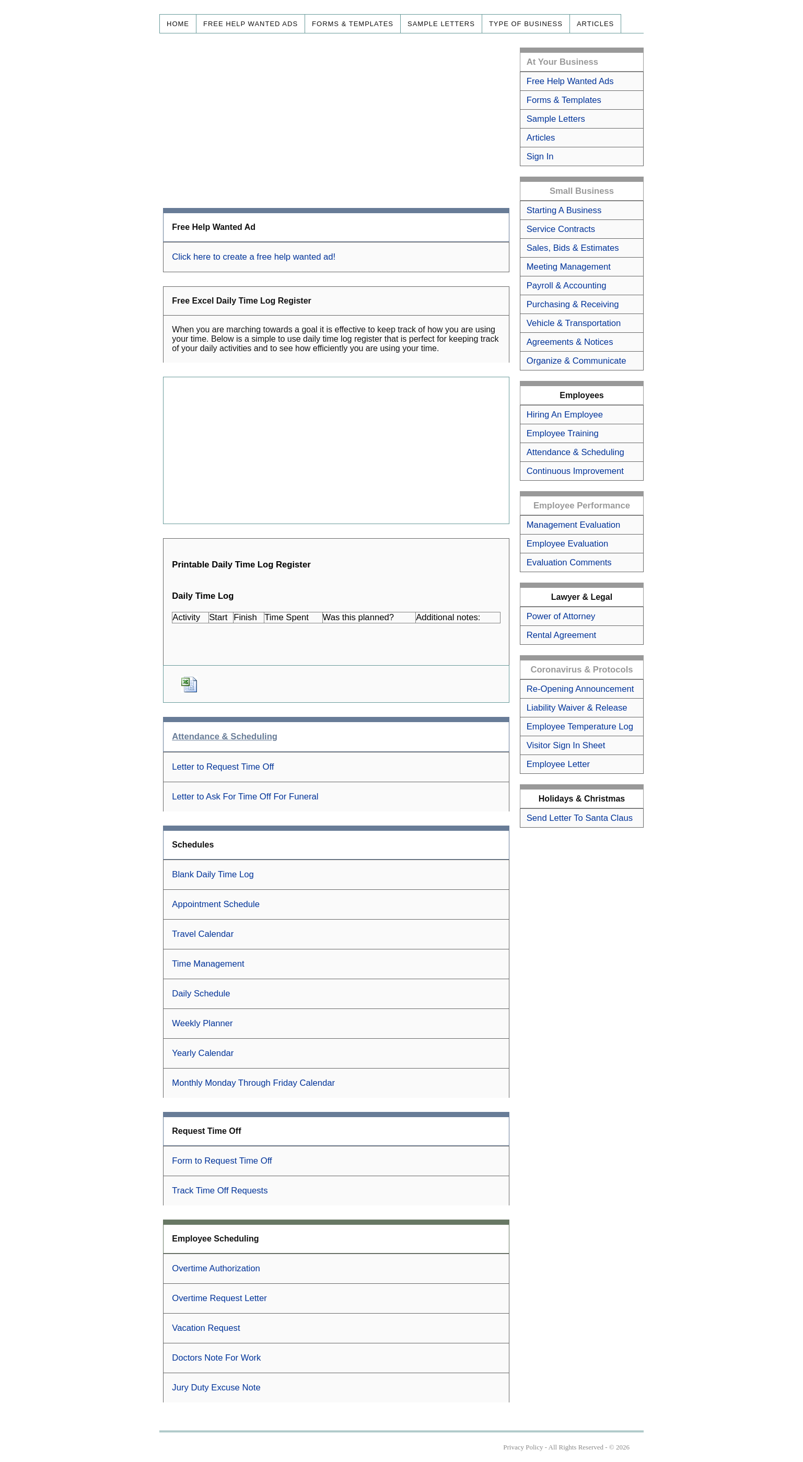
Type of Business (526, 24)
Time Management (208, 964)
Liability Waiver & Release (577, 708)
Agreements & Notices (570, 342)
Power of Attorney (561, 616)
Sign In (540, 156)
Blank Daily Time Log (212, 874)
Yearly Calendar (203, 1053)
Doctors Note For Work (216, 1358)
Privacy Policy (523, 1447)
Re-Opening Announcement (580, 689)
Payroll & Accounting (567, 286)
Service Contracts (561, 229)
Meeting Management (569, 267)
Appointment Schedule (216, 904)
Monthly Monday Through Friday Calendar (253, 1083)
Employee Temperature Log (580, 727)
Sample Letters (441, 24)
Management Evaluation (574, 525)
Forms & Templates (352, 24)
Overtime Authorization (216, 1268)
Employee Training (563, 433)
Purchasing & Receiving (573, 304)
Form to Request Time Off (222, 1161)
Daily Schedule (201, 994)
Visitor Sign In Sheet (566, 745)
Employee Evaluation (567, 544)
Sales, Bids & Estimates (573, 248)
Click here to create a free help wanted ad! (253, 257)
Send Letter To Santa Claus (580, 818)
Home (178, 24)
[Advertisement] (336, 121)
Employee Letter (558, 764)
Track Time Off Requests (219, 1191)
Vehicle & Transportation (574, 323)
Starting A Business (564, 210)
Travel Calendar (203, 934)
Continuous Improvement (575, 471)
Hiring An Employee (565, 415)
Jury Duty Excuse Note (216, 1388)
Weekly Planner (202, 1023)
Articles (595, 24)
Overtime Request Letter (219, 1298)
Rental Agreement (561, 635)
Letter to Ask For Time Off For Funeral (245, 797)
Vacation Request (206, 1328)
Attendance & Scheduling (575, 452)
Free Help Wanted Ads (250, 24)
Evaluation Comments (569, 562)
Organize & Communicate (576, 361)
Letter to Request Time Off (223, 767)
